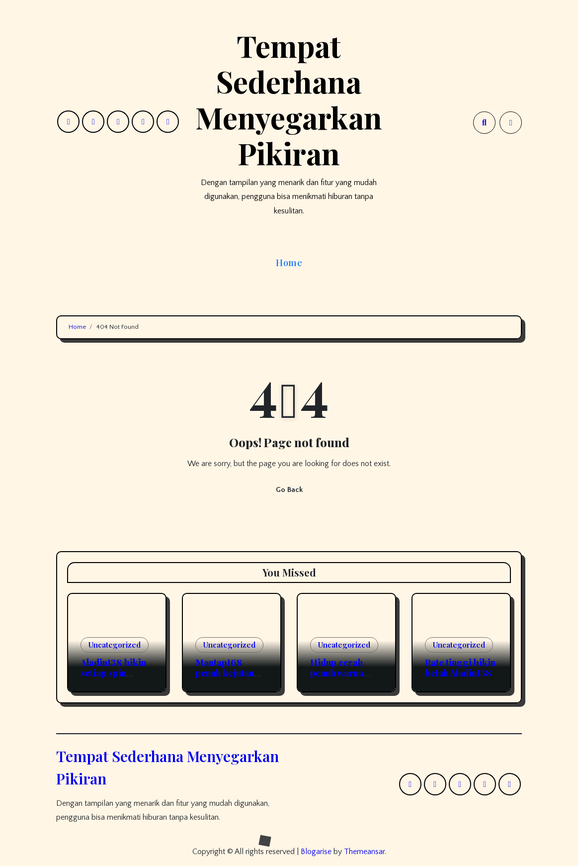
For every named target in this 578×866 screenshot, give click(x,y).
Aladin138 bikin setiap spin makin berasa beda (113, 679)
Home (289, 263)
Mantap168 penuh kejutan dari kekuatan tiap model (224, 679)
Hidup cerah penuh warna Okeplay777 (336, 673)
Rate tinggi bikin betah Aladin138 (460, 668)
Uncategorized (114, 645)
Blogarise (316, 851)
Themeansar (364, 851)
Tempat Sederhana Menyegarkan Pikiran (288, 99)
